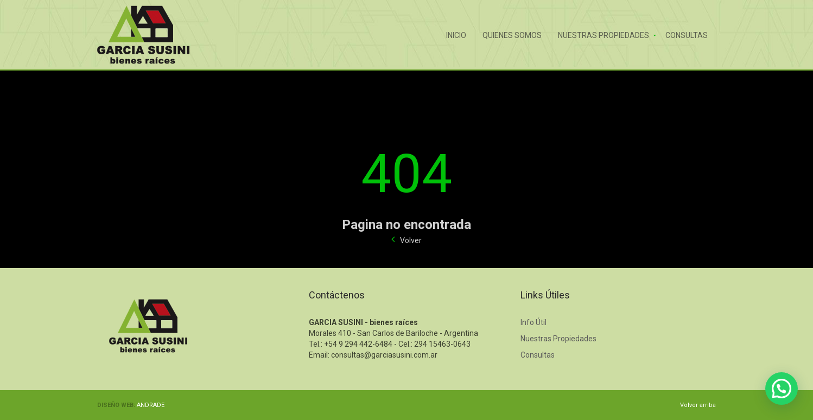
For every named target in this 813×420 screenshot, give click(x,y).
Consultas (686, 34)
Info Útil (533, 322)
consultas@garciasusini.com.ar (384, 355)
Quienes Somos (512, 34)
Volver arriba (698, 405)
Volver (411, 240)
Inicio (456, 34)
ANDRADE (150, 405)
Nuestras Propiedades (603, 34)
